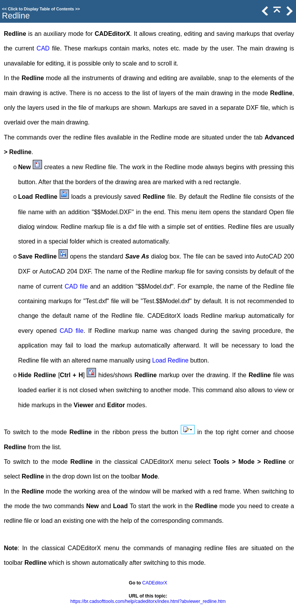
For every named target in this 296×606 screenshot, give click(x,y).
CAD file (76, 286)
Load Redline (170, 360)
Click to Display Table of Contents (41, 9)
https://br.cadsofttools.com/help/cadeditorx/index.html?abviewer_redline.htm (148, 601)
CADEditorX (154, 583)
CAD (43, 48)
